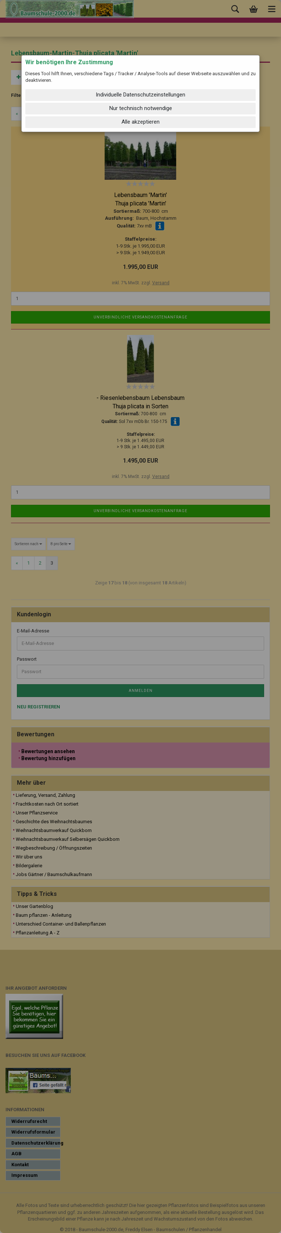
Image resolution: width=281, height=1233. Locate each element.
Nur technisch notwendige (140, 108)
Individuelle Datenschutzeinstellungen (140, 94)
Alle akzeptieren (140, 121)
